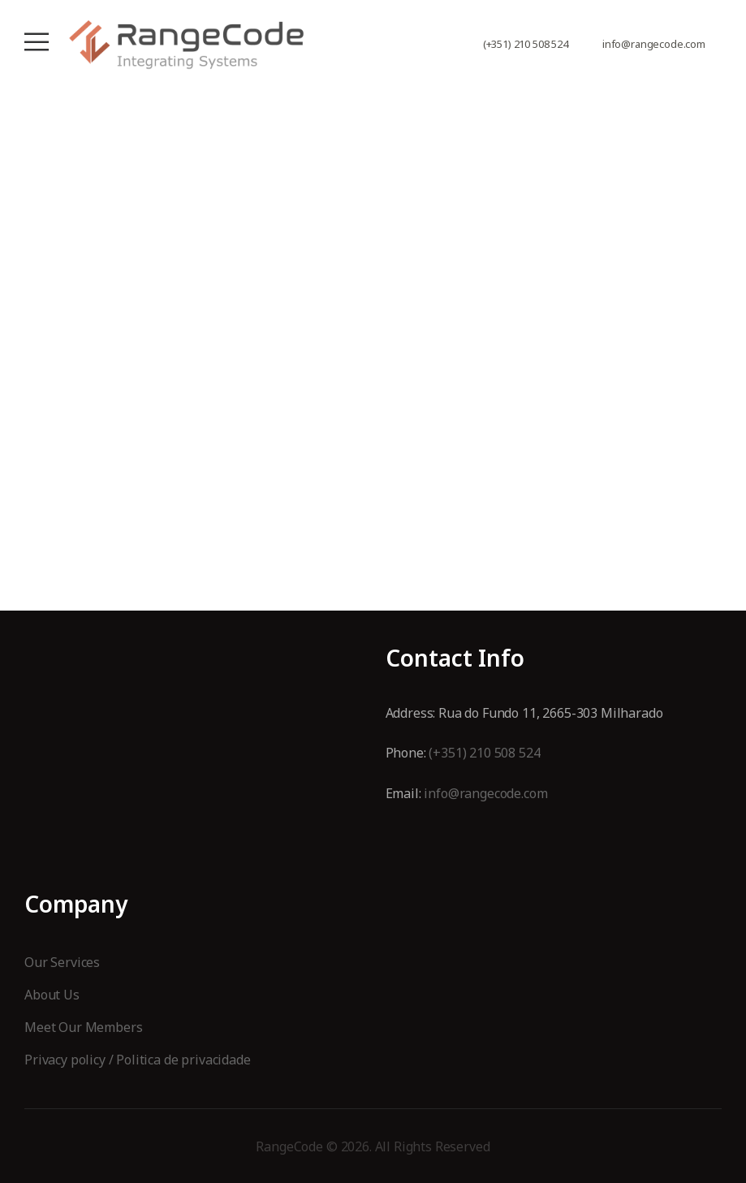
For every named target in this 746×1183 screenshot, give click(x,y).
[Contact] (593, 44)
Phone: (407, 753)
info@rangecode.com (653, 44)
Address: (412, 713)
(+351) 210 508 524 (525, 44)
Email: (405, 793)
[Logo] (186, 44)
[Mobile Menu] (36, 42)
